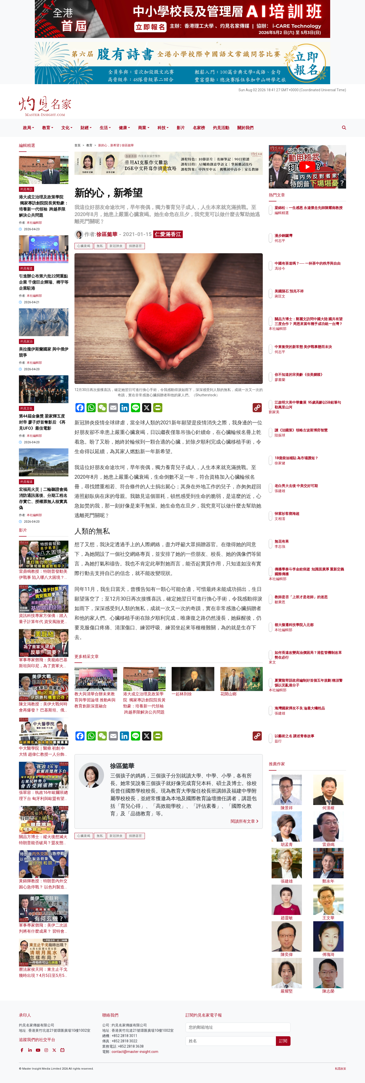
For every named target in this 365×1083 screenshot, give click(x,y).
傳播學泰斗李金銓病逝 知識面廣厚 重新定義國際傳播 (322, 573)
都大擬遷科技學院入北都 (323, 625)
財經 (85, 127)
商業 (142, 127)
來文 (307, 667)
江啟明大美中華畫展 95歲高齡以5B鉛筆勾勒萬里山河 (324, 406)
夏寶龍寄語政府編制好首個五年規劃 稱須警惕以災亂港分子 (324, 685)
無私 (100, 246)
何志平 (309, 241)
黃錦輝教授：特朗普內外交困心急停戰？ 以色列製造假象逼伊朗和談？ (43, 887)
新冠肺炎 (116, 246)
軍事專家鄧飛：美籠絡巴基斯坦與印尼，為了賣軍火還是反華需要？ (43, 665)
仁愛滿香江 (168, 234)
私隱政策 (340, 1068)
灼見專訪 (26, 189)
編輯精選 (311, 217)
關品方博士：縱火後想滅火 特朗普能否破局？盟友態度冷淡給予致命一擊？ (43, 842)
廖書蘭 (309, 384)
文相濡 (309, 519)
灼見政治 (26, 341)
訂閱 (283, 1041)
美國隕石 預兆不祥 (318, 291)
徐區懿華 (107, 234)
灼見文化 (26, 408)
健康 (123, 127)
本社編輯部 (34, 222)
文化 (65, 127)
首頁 (77, 145)
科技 (162, 127)
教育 (46, 127)
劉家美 (309, 416)
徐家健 (309, 468)
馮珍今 (309, 273)
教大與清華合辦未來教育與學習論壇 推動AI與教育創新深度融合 (95, 692)
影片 (181, 127)
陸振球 (309, 440)
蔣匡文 (309, 296)
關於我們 (245, 127)
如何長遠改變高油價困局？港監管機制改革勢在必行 (323, 657)
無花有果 (311, 541)
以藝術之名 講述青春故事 (324, 736)
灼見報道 (26, 268)
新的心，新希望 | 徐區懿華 (116, 145)
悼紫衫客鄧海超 (316, 514)
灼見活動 (221, 127)
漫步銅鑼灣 (313, 236)
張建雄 (309, 495)
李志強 (309, 546)
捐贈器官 (135, 246)
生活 (104, 127)
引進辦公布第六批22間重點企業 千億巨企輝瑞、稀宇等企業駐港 (43, 282)
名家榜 (199, 127)
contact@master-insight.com (135, 1052)
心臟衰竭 (83, 246)
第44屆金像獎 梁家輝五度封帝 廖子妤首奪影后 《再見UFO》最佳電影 (42, 422)
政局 (27, 127)
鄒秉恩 (309, 607)
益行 (307, 741)
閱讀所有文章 (244, 821)
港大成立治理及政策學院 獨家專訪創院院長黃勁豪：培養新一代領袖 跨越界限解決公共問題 (144, 695)
